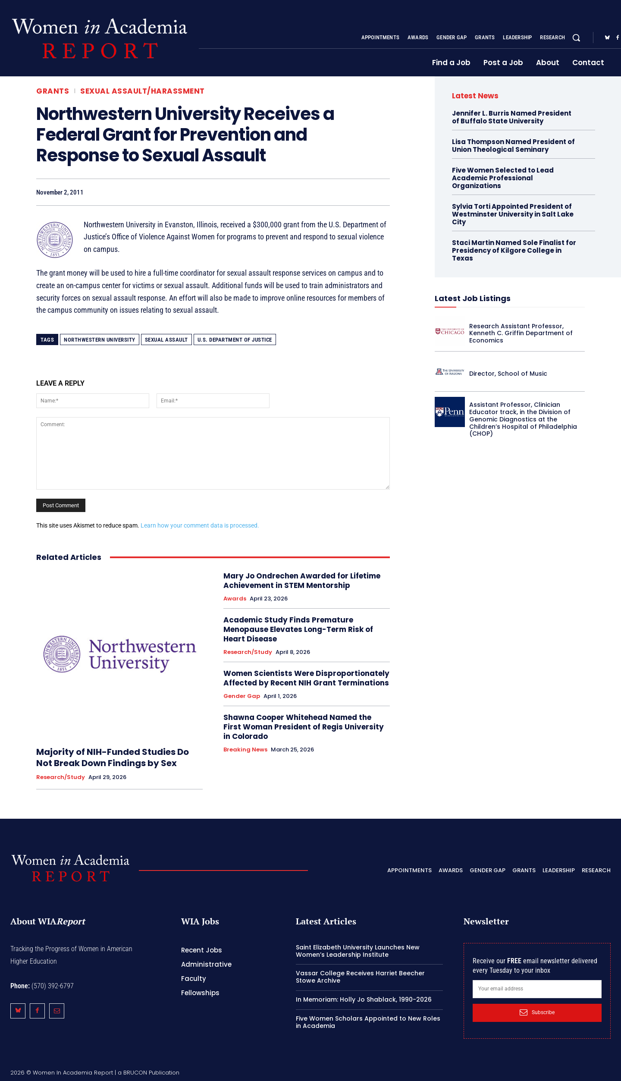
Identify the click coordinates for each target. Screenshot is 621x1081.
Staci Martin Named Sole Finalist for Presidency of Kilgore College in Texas (514, 250)
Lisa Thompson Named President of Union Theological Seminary (513, 145)
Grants (52, 91)
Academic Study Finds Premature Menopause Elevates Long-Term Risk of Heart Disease (298, 629)
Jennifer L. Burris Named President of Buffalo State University (511, 117)
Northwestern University (99, 339)
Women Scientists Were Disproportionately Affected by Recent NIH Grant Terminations (306, 678)
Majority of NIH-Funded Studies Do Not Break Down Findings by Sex (112, 757)
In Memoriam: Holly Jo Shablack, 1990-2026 (364, 999)
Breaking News (245, 749)
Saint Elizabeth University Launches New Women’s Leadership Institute (358, 951)
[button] (576, 37)
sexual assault (166, 339)
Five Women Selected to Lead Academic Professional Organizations (503, 178)
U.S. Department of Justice (235, 339)
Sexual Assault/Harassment (142, 91)
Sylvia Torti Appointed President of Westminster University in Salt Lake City (513, 214)
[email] (537, 989)
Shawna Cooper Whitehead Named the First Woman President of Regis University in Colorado (303, 727)
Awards (234, 598)
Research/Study (60, 777)
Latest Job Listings (473, 298)
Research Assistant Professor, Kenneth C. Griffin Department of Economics (521, 333)
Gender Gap (241, 696)
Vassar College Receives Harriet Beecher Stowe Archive (360, 977)
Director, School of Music (508, 373)
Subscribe (537, 1012)
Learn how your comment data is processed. (200, 525)
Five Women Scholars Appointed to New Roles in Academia (368, 1022)
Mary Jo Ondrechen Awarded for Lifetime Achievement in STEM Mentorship (301, 581)
